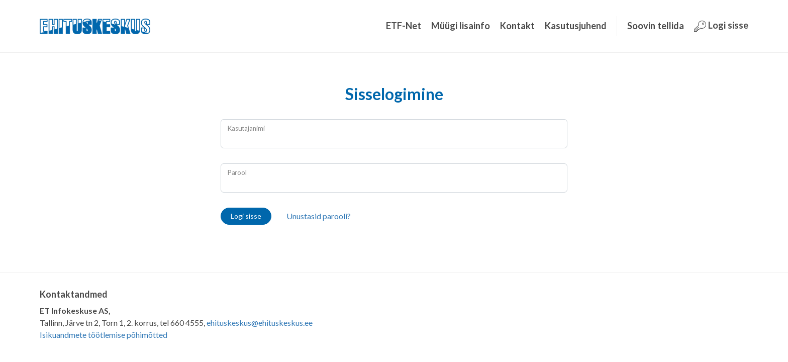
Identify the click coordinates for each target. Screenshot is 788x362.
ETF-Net (403, 25)
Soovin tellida (655, 25)
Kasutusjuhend (576, 25)
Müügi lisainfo (460, 25)
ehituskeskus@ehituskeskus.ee (260, 322)
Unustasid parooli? (318, 216)
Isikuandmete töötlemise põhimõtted (103, 334)
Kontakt (517, 25)
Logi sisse (721, 26)
